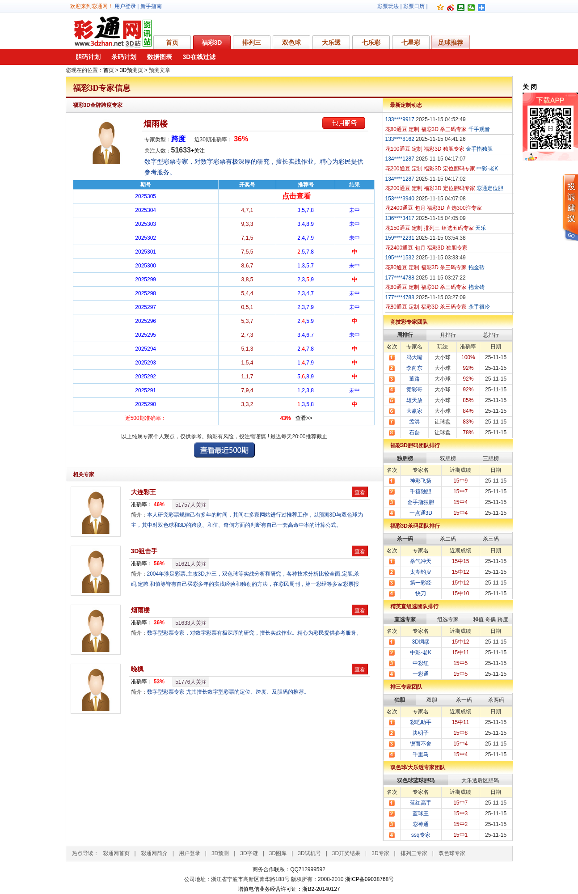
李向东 (414, 368)
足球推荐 (450, 42)
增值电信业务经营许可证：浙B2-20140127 (289, 889)
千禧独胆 (420, 491)
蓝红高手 (420, 803)
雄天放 (414, 400)
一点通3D (420, 513)
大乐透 (331, 42)
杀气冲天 (420, 561)
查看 (359, 492)
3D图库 (278, 853)
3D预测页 (131, 70)
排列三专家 (414, 853)
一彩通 (421, 674)
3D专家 (380, 853)
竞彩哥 (414, 389)
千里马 (421, 754)
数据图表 (159, 56)
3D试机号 (309, 853)
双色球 (291, 42)
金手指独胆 (420, 502)
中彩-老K (420, 652)
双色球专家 (452, 853)
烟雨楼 (155, 123)
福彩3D (212, 42)
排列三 (251, 42)
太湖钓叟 (420, 572)
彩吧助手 (420, 722)
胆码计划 (88, 56)
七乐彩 (371, 42)
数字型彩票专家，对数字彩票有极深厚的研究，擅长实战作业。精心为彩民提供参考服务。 (254, 633)
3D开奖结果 (346, 853)
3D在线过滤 (199, 56)
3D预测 (220, 853)
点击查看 (296, 196)
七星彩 (410, 42)
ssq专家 (420, 835)
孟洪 (414, 422)
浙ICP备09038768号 (369, 879)
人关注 (190, 505)
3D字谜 (248, 853)
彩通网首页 (116, 853)
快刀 (420, 593)
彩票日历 (414, 6)
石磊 (414, 432)
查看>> (303, 418)
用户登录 (125, 6)
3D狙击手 (144, 551)
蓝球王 (421, 813)
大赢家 (414, 411)
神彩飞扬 (420, 481)
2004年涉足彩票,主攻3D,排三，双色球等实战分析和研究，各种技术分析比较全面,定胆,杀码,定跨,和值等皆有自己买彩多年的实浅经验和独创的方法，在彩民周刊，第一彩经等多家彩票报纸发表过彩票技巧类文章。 (245, 584)
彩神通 (421, 824)
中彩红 (421, 663)
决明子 (421, 733)
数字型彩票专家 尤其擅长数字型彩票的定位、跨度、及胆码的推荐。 (228, 692)
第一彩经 (420, 583)
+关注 (198, 151)
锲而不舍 (420, 744)
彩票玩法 (388, 6)
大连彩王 (143, 492)
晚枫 (137, 669)
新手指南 (151, 6)
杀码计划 (123, 56)
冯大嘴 (414, 357)
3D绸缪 (421, 642)
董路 (414, 379)
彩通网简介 (154, 853)
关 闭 (530, 86)
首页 (172, 42)
